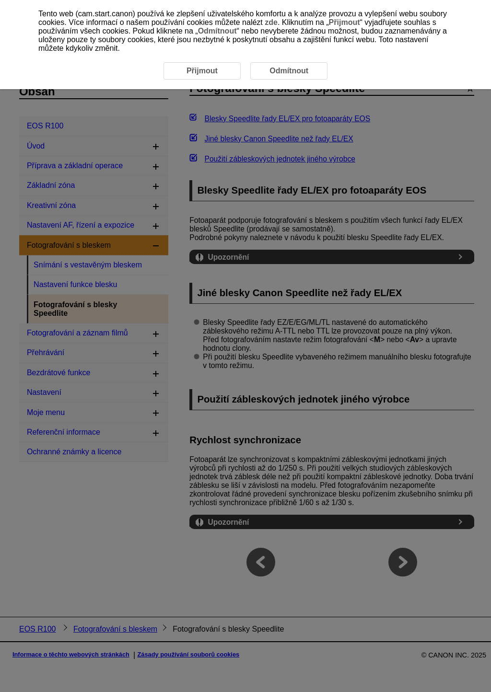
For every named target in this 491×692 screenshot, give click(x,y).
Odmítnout (217, 31)
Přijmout (344, 22)
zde (271, 22)
